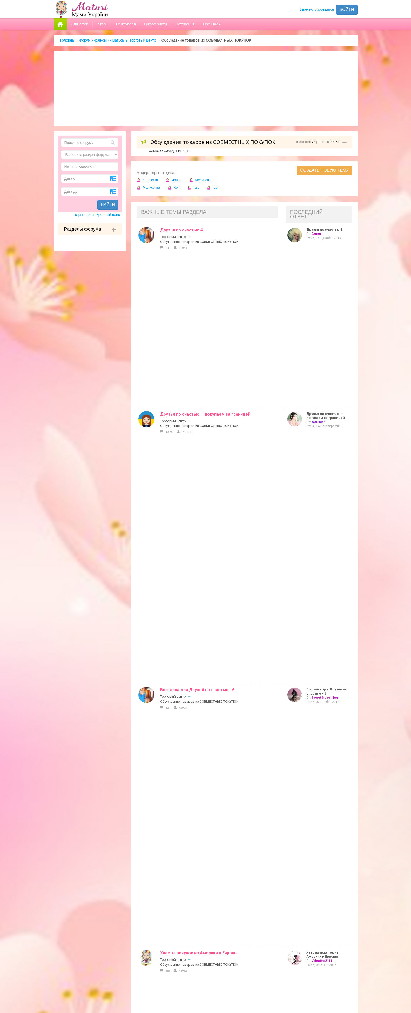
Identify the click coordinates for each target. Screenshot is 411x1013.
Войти (347, 9)
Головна (67, 40)
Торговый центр (142, 40)
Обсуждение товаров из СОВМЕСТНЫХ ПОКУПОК (199, 242)
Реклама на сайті (181, 861)
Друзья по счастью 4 (181, 230)
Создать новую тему (324, 170)
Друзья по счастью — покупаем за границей (205, 260)
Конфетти (147, 180)
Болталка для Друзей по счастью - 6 (197, 290)
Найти (108, 204)
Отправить (278, 979)
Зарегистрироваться (317, 9)
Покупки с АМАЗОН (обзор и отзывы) (198, 350)
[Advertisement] (206, 88)
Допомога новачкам (185, 872)
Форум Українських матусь (101, 40)
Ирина (173, 180)
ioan (213, 187)
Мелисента (200, 180)
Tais (193, 187)
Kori (173, 187)
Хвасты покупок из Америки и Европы (199, 320)
